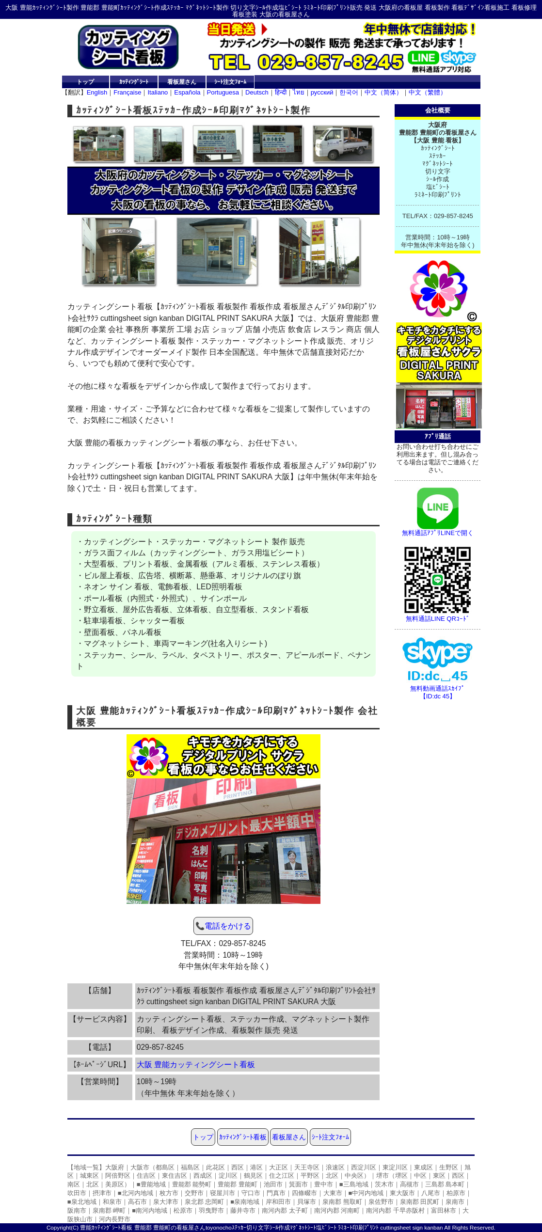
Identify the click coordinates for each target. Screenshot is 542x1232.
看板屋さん (181, 82)
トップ (85, 82)
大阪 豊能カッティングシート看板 (196, 1064)
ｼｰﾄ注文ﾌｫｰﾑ (230, 82)
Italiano (157, 92)
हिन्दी (281, 92)
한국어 (348, 92)
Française (127, 92)
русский (322, 92)
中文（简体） (383, 92)
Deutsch (257, 92)
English (97, 92)
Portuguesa (223, 92)
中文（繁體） (427, 92)
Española (187, 92)
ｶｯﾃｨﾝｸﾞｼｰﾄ (133, 82)
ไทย (298, 92)
